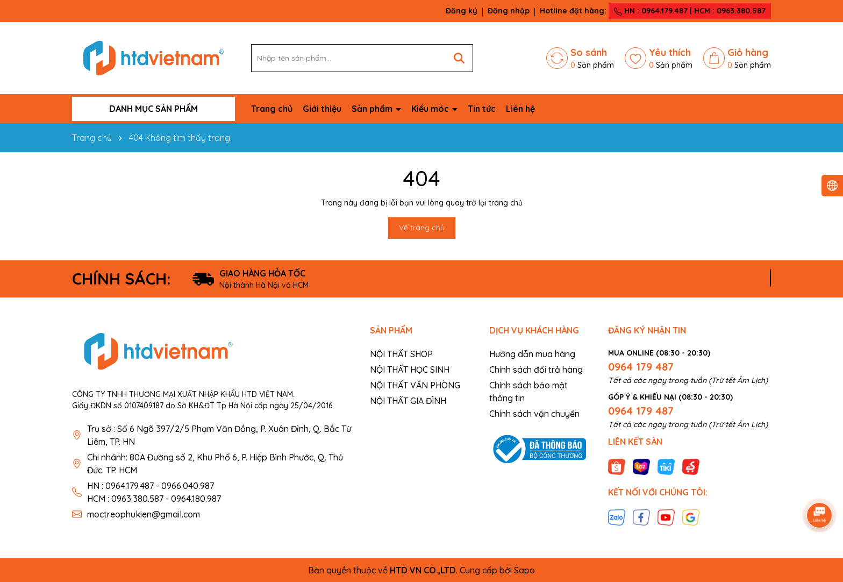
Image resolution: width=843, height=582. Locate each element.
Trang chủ (271, 108)
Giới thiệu (322, 108)
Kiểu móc (431, 108)
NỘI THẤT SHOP (401, 354)
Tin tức (482, 108)
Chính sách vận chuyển (534, 413)
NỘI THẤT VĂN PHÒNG (415, 385)
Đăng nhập (509, 11)
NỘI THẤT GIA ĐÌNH (408, 400)
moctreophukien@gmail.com (143, 514)
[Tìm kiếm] (459, 58)
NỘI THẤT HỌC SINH (409, 369)
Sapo (524, 570)
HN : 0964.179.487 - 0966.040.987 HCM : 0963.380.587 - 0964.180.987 (154, 492)
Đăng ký (461, 11)
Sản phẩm (373, 108)
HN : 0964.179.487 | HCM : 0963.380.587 (690, 11)
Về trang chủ (422, 227)
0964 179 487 (641, 366)
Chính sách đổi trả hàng (536, 369)
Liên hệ (520, 108)
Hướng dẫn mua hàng (532, 354)
